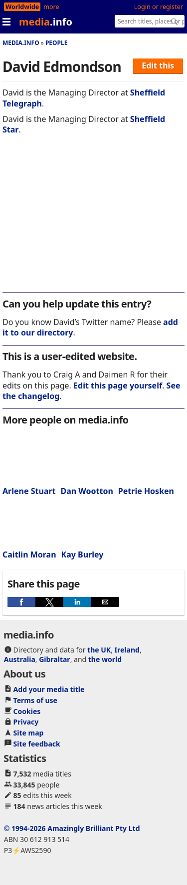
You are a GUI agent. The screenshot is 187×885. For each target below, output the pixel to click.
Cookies (27, 711)
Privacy (26, 721)
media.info (20, 42)
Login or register (158, 6)
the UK (99, 649)
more (51, 6)
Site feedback (36, 743)
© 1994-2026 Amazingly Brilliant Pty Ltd (72, 828)
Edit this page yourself (117, 385)
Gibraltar (54, 659)
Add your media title (49, 689)
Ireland (127, 649)
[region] (93, 220)
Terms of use (35, 700)
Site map (28, 733)
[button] (21, 602)
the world (105, 659)
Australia (19, 659)
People (56, 42)
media (45, 21)
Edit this (158, 65)
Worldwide (22, 6)
